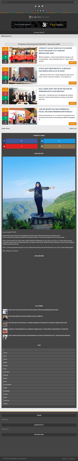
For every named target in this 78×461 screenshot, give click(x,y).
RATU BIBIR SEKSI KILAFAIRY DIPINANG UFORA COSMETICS (25, 316)
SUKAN (5, 397)
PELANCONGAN (7, 384)
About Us (64, 458)
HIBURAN (6, 375)
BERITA (5, 359)
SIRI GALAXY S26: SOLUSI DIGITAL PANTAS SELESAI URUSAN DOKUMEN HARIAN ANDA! (33, 310)
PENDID (5, 388)
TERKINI (5, 403)
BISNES (5, 362)
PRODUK (6, 394)
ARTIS (5, 356)
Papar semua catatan (53, 44)
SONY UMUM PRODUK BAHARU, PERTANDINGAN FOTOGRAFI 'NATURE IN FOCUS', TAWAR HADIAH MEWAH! (39, 335)
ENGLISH (6, 365)
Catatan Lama (72, 128)
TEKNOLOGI (6, 400)
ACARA (5, 62)
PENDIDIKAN (6, 391)
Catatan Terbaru (6, 128)
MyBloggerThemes (31, 458)
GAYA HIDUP (7, 372)
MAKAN (5, 378)
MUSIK (5, 381)
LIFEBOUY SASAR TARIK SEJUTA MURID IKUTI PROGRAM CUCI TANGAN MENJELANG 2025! (55, 50)
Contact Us (72, 458)
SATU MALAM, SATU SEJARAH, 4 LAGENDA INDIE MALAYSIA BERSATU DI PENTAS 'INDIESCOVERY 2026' (37, 322)
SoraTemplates (13, 458)
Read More (72, 62)
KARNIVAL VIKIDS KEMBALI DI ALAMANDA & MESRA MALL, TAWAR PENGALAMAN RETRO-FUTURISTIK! (38, 329)
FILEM (5, 368)
